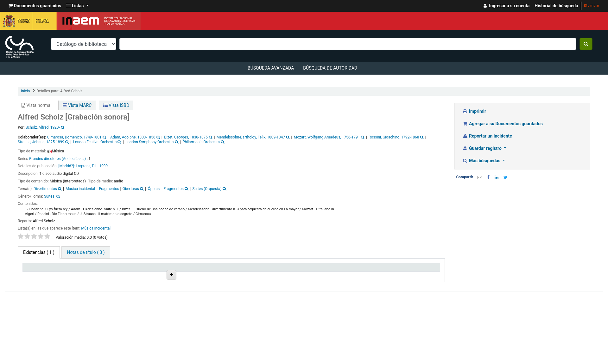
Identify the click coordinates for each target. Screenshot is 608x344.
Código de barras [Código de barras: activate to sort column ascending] (412, 275)
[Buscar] (586, 44)
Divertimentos (45, 189)
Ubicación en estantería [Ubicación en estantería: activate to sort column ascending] (177, 272)
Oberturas (131, 189)
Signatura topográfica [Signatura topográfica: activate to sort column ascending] (222, 272)
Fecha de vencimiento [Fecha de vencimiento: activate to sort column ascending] (362, 272)
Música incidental (96, 228)
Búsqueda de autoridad (330, 68)
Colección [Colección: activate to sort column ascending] (128, 275)
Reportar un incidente (487, 135)
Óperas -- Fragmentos (166, 189)
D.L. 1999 (100, 166)
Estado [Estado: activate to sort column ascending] (264, 275)
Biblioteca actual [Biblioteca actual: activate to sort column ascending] (88, 275)
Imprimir (474, 111)
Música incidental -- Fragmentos (92, 189)
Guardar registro (482, 148)
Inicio (25, 91)
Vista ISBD (116, 105)
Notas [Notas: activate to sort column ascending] (310, 275)
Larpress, (83, 166)
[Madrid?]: (66, 166)
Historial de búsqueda (556, 5)
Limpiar (591, 5)
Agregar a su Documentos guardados (502, 123)
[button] (35, 6)
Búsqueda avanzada (271, 68)
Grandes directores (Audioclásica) (57, 159)
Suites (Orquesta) (206, 189)
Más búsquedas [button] (482, 160)
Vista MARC (77, 105)
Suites (49, 196)
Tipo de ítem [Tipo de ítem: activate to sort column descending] (38, 275)
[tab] (85, 252)
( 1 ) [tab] (38, 252)
